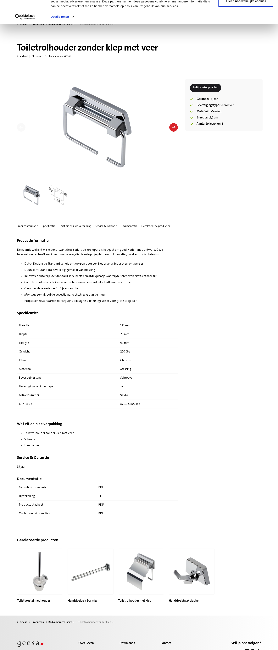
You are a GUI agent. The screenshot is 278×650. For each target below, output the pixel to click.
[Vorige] (21, 127)
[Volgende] (173, 127)
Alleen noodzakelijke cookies (245, 23)
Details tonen (60, 38)
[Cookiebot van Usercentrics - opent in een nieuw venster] (25, 39)
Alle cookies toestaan (246, 10)
